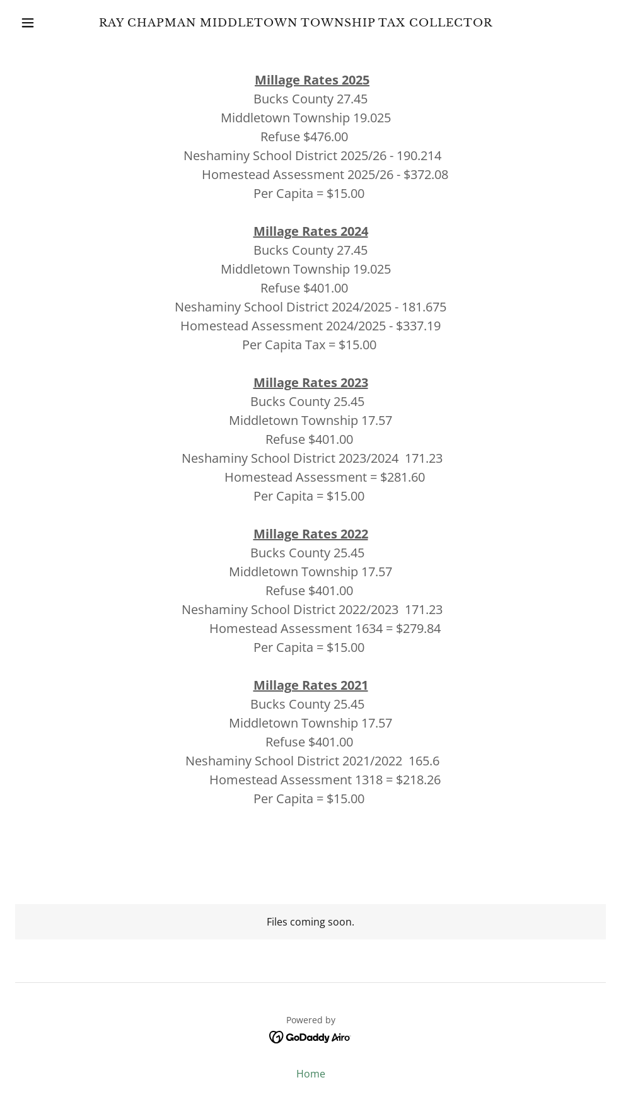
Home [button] (310, 1074)
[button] (29, 22)
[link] (295, 23)
